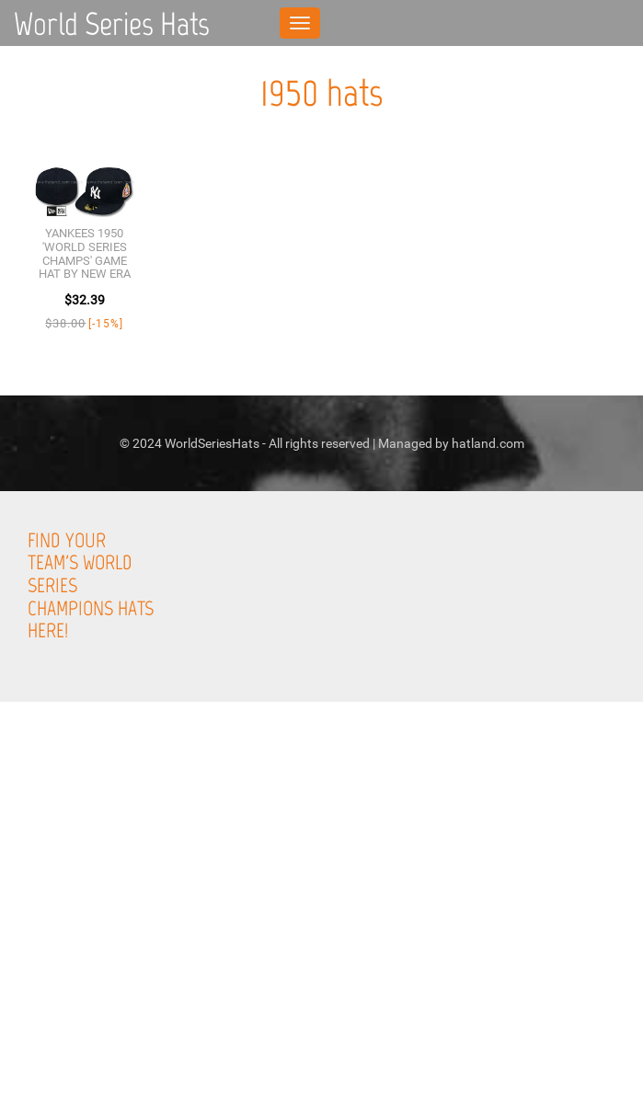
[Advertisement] (321, 977)
